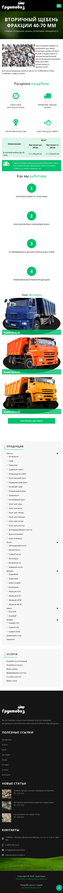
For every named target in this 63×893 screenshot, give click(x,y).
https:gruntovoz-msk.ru (15, 855)
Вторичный (38, 31)
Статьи (5, 770)
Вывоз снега (12, 681)
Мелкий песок (15, 563)
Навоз (9, 608)
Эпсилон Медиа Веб (31, 887)
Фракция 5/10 (15, 591)
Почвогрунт (14, 456)
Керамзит (11, 639)
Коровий (12, 616)
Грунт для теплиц (16, 512)
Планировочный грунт (18, 482)
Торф (11, 461)
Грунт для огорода (17, 517)
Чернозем (13, 465)
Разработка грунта (15, 665)
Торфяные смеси (16, 469)
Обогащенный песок (17, 545)
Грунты (10, 453)
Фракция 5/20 (15, 596)
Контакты (6, 775)
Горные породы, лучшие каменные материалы (34, 790)
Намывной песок (16, 567)
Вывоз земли (12, 669)
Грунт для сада (15, 504)
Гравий (10, 619)
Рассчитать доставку (31, 421)
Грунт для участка (16, 525)
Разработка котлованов (17, 661)
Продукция (18, 31)
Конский (12, 611)
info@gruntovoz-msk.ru (15, 850)
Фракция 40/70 (15, 604)
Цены (4, 749)
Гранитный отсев (14, 635)
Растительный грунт (17, 478)
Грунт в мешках (15, 538)
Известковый (14, 583)
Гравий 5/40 (14, 627)
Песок (9, 542)
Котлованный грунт (17, 499)
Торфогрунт (14, 495)
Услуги (4, 744)
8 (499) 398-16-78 (12, 845)
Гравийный (13, 574)
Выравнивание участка (16, 673)
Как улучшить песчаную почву (27, 814)
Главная (8, 31)
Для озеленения (16, 534)
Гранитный (13, 578)
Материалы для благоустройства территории (34, 802)
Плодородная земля (17, 474)
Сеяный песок (15, 554)
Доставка (6, 755)
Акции (4, 760)
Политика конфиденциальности (31, 879)
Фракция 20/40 (15, 600)
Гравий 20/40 (14, 631)
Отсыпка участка (14, 677)
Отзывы (5, 765)
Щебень (28, 31)
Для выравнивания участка (20, 530)
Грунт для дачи (15, 508)
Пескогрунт (14, 558)
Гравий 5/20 (14, 623)
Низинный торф (15, 486)
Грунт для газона (16, 521)
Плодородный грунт (17, 491)
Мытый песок (14, 550)
